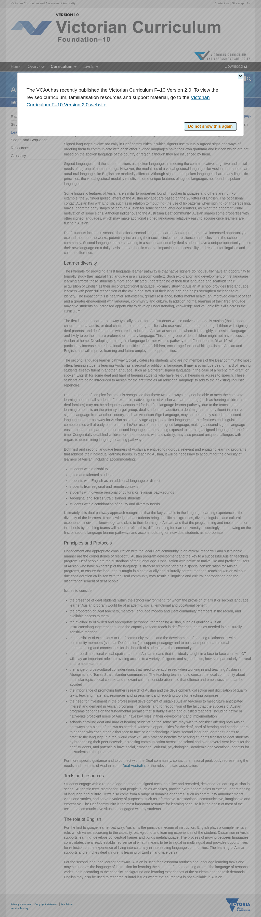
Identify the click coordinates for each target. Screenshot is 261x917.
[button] (240, 76)
